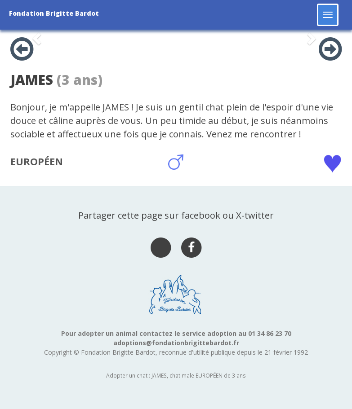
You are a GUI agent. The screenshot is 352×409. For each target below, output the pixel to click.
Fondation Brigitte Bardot (54, 13)
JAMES (31, 79)
